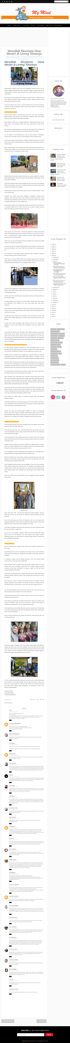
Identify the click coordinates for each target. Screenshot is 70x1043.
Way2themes (33, 1041)
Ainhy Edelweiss (13, 917)
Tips (60, 353)
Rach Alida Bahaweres (14, 734)
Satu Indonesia (36, 57)
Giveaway (61, 333)
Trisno (41, 57)
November (55, 259)
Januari (54, 302)
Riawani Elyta (12, 753)
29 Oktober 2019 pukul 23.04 (14, 970)
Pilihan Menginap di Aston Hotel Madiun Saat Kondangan (58, 271)
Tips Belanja (54, 355)
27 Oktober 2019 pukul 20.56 (14, 776)
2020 (53, 253)
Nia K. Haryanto (13, 926)
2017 (53, 306)
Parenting (53, 346)
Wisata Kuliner (55, 360)
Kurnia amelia (12, 849)
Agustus (55, 289)
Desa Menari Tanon (19, 57)
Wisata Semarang (55, 364)
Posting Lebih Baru (8, 1021)
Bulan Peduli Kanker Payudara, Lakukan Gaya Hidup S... (59, 274)
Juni (54, 293)
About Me (49, 25)
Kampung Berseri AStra (28, 57)
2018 (53, 304)
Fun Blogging (54, 333)
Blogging (53, 329)
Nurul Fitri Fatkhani (14, 884)
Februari (55, 300)
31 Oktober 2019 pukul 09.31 (14, 981)
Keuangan (60, 338)
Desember (55, 257)
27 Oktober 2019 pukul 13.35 (14, 711)
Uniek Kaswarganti (13, 905)
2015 (53, 310)
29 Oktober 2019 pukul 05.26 (14, 885)
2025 (53, 244)
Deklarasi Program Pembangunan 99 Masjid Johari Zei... (59, 264)
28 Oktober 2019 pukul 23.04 (14, 850)
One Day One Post (55, 344)
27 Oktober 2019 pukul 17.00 (14, 755)
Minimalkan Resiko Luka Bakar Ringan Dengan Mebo (59, 284)
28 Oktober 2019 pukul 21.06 (14, 818)
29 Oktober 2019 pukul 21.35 (14, 961)
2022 (53, 249)
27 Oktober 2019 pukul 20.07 (14, 764)
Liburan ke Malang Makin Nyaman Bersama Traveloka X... (59, 278)
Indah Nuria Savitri (13, 896)
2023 (53, 248)
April (54, 296)
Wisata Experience (24, 59)
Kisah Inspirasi (55, 340)
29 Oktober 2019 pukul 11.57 (14, 938)
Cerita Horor (60, 329)
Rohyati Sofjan (12, 859)
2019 (53, 255)
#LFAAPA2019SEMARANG (11, 57)
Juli (54, 291)
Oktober (55, 261)
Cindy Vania (12, 743)
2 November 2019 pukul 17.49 (14, 990)
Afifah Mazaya (12, 817)
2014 (53, 312)
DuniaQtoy (46, 1041)
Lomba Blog (54, 342)
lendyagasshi (12, 872)
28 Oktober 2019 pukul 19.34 (14, 809)
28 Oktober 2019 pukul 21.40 (14, 828)
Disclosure (40, 25)
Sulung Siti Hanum (13, 989)
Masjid (60, 342)
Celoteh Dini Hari (13, 808)
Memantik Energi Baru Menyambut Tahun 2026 (61, 165)
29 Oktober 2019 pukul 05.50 (14, 897)
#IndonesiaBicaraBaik (29, 56)
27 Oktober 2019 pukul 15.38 (14, 735)
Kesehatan (53, 338)
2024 (53, 246)
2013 (53, 314)
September (55, 287)
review (63, 364)
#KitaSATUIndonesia (38, 56)
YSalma (11, 775)
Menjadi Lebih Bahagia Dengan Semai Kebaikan (61, 179)
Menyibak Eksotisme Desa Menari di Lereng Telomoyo (59, 267)
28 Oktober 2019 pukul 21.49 (14, 839)
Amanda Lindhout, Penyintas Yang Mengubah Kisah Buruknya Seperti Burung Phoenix (58, 157)
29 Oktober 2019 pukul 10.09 (14, 928)
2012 (53, 316)
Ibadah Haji (54, 335)
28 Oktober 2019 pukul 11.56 (14, 797)
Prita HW (11, 979)
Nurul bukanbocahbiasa (15, 723)
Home (9, 25)
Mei (54, 295)
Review (33, 25)
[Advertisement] (24, 37)
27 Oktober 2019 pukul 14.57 (14, 724)
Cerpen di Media (55, 331)
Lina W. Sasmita (13, 949)
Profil (59, 346)
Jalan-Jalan (16, 25)
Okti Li (10, 710)
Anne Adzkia (12, 796)
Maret (54, 298)
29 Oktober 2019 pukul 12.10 (14, 950)
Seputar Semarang (55, 351)
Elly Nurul (11, 838)
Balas (10, 720)
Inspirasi (26, 25)
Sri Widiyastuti (12, 937)
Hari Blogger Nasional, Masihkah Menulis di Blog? (62, 185)
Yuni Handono (12, 763)
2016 (53, 308)
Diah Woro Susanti (13, 959)
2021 (53, 251)
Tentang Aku (54, 353)
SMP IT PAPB (54, 349)
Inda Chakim (12, 826)
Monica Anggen (13, 969)
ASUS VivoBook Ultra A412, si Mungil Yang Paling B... (59, 281)
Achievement (58, 25)
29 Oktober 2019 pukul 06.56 (14, 918)
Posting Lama (41, 1021)
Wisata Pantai (54, 362)
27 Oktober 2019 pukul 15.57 (14, 744)
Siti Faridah (12, 785)
